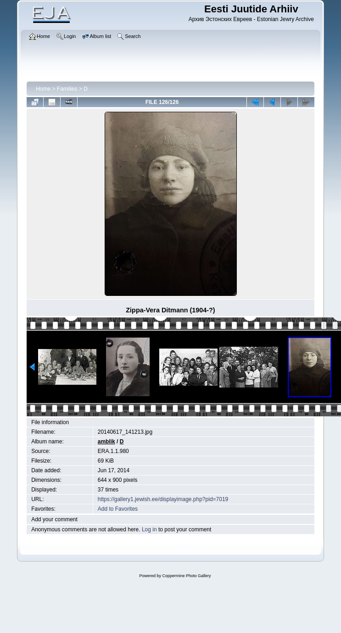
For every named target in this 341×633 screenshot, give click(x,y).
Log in (149, 529)
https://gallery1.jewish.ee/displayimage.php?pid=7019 (163, 499)
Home (43, 89)
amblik (106, 441)
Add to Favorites (118, 509)
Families (67, 89)
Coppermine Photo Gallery (186, 575)
